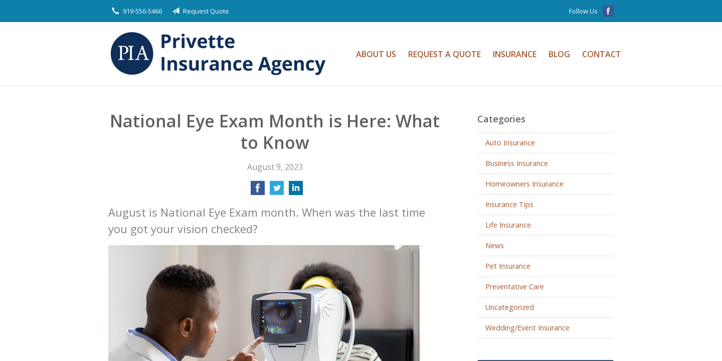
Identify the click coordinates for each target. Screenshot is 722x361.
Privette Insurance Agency (221, 54)
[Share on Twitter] (277, 191)
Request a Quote (444, 54)
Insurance (514, 54)
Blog (559, 54)
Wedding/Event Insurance (527, 327)
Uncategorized (509, 307)
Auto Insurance (510, 142)
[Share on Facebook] (258, 191)
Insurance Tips (509, 204)
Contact (601, 54)
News (494, 245)
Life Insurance (508, 225)
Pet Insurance (507, 266)
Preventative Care (514, 286)
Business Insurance (516, 163)
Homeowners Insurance (524, 184)
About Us (376, 54)
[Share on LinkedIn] (296, 191)
